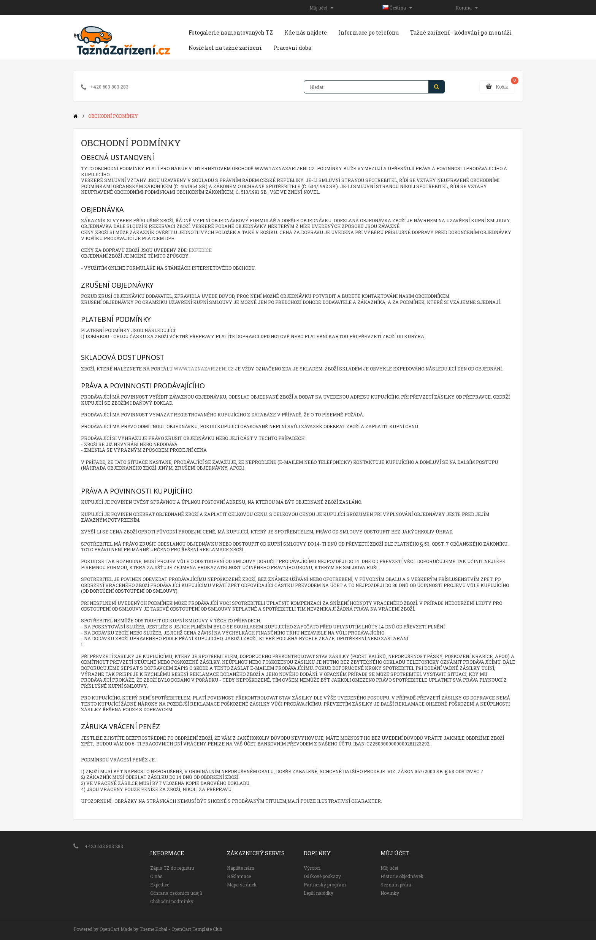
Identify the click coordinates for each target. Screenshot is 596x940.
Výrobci (312, 868)
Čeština (397, 8)
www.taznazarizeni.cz (204, 369)
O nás (156, 876)
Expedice (200, 250)
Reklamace (239, 876)
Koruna (466, 8)
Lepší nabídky (318, 893)
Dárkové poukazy (322, 876)
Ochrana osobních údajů (176, 893)
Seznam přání (395, 884)
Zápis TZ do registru (172, 868)
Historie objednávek (401, 876)
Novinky (389, 893)
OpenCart (109, 929)
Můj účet (321, 8)
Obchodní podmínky (113, 116)
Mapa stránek (242, 884)
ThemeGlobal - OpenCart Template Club (180, 929)
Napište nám (240, 868)
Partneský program (325, 884)
